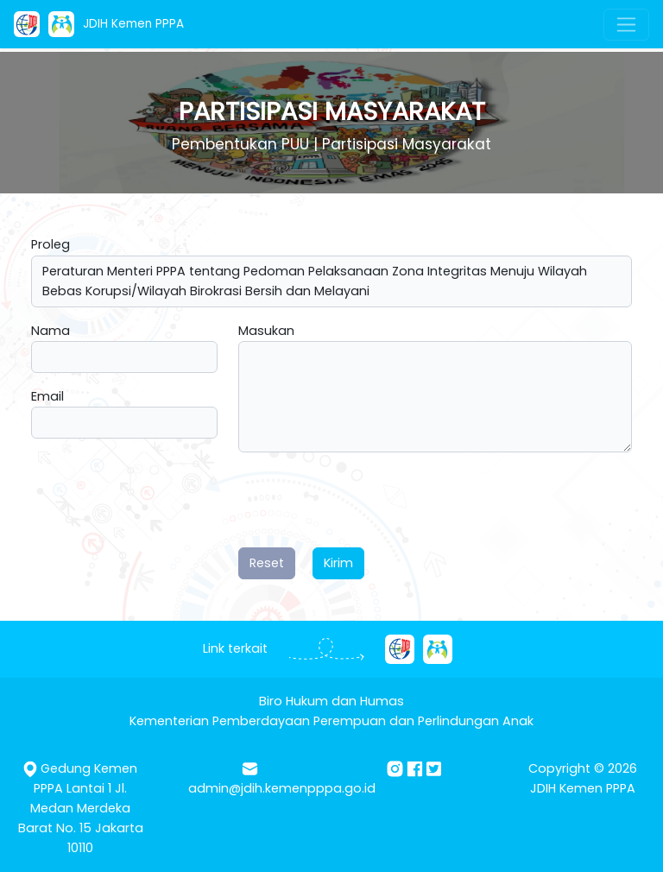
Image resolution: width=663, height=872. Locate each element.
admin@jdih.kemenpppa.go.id (282, 788)
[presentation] (369, 500)
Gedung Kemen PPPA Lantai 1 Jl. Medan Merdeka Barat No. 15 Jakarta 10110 (80, 808)
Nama (50, 330)
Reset (266, 563)
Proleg (50, 244)
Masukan (266, 330)
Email (47, 396)
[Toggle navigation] (626, 25)
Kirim (338, 563)
